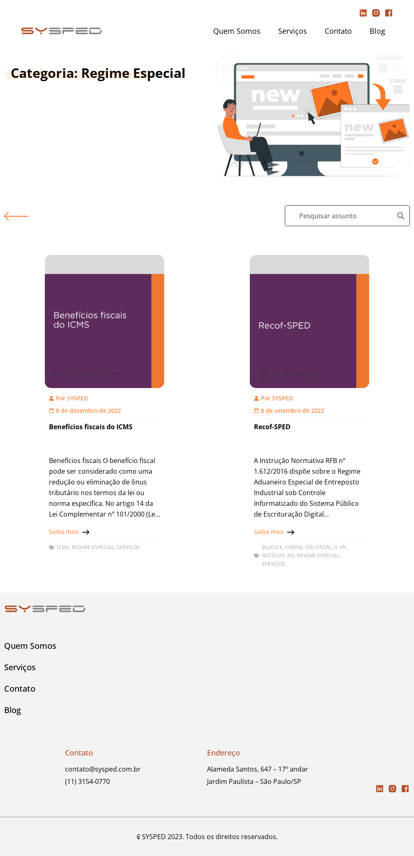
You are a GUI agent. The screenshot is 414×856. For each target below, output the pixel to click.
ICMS (63, 547)
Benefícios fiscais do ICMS (91, 426)
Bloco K (272, 547)
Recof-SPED (272, 426)
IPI (343, 547)
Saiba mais (64, 532)
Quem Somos (236, 31)
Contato (338, 31)
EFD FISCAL (318, 547)
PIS (291, 555)
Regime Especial (93, 547)
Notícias (273, 555)
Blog (377, 31)
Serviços (292, 31)
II (335, 547)
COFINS (294, 547)
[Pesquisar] (400, 216)
